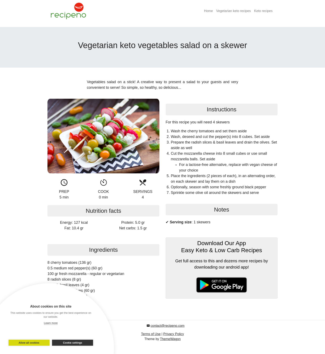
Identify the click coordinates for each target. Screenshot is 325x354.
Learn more (51, 323)
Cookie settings (71, 342)
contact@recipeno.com (167, 325)
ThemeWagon (170, 339)
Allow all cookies (29, 342)
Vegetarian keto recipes (233, 11)
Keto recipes (263, 11)
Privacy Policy (173, 334)
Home (208, 11)
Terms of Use (151, 334)
